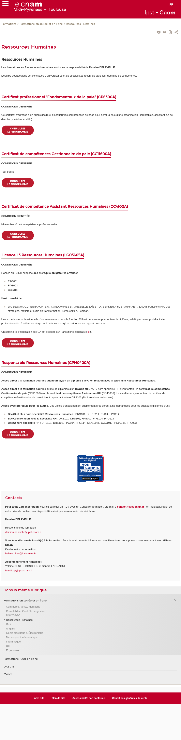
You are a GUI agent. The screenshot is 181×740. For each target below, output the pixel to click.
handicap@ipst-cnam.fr (18, 570)
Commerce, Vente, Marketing (23, 606)
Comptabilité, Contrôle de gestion (25, 611)
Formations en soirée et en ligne (41, 24)
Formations (8, 24)
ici (89, 331)
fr (171, 4)
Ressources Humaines (80, 24)
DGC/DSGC (13, 615)
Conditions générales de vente (129, 698)
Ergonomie (12, 650)
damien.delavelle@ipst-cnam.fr (23, 532)
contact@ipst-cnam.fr (130, 506)
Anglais (10, 628)
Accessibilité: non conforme (88, 698)
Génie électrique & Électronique (24, 632)
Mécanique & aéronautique (21, 637)
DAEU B (9, 666)
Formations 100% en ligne (21, 659)
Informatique (13, 641)
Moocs (8, 674)
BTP (8, 645)
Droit (9, 624)
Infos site (39, 698)
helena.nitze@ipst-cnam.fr (20, 553)
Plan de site (58, 698)
